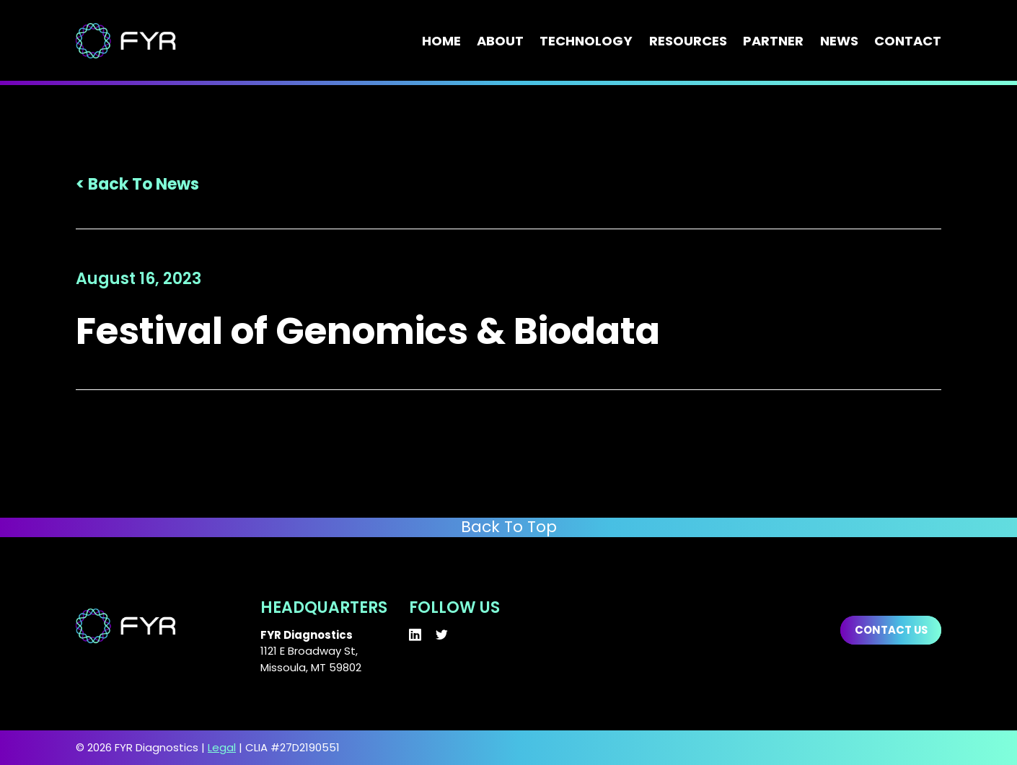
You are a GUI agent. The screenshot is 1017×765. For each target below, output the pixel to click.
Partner (773, 41)
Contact (907, 41)
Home (441, 41)
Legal (222, 747)
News (839, 41)
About (500, 41)
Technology (586, 41)
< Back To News (137, 184)
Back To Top (509, 527)
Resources (688, 41)
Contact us (891, 629)
